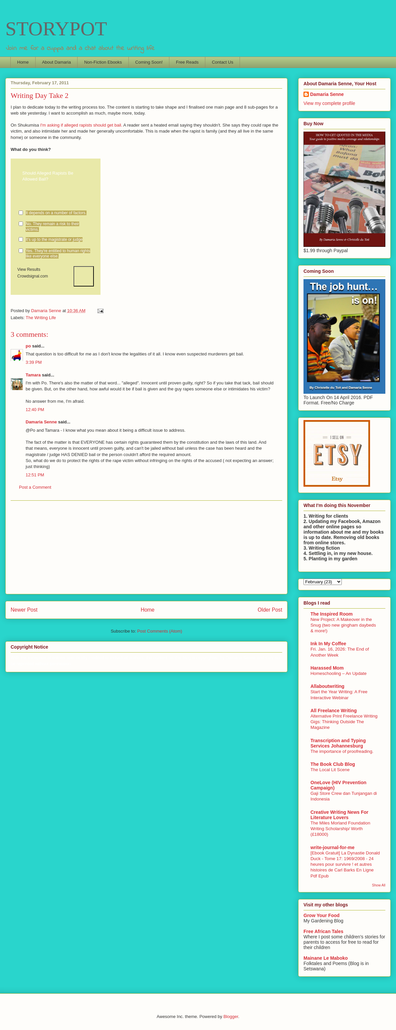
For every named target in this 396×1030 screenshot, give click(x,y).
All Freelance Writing (333, 710)
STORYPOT (56, 29)
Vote (84, 276)
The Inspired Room (331, 614)
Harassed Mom (327, 668)
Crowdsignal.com (32, 276)
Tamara (33, 374)
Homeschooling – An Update (338, 673)
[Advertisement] (146, 547)
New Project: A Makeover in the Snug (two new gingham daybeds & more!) (343, 625)
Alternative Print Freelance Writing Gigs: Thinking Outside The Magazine (344, 722)
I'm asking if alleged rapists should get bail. (81, 125)
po (28, 345)
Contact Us (222, 62)
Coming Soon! (148, 62)
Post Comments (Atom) (159, 631)
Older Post (270, 610)
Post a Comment (35, 487)
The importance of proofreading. (341, 751)
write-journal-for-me (332, 847)
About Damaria (56, 62)
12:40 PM (35, 409)
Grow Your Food (321, 915)
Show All (378, 885)
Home (23, 62)
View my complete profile (329, 103)
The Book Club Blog (332, 764)
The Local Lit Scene (330, 769)
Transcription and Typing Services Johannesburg (338, 743)
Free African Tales (323, 931)
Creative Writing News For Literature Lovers (339, 814)
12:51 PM (35, 474)
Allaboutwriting (327, 686)
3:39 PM (34, 362)
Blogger (230, 1016)
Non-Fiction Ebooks (103, 62)
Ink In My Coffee (328, 643)
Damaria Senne (41, 421)
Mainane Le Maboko (325, 958)
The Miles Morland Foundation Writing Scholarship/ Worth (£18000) (340, 828)
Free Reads (187, 62)
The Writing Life (41, 317)
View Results (28, 269)
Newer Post (24, 610)
